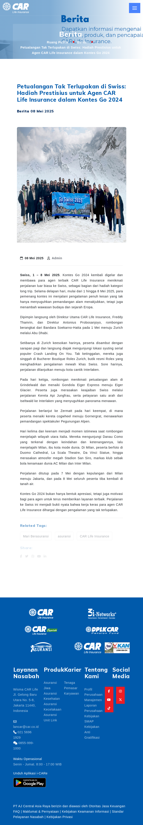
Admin (57, 257)
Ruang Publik (57, 42)
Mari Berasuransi (36, 536)
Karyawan (71, 693)
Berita (82, 42)
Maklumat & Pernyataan (41, 811)
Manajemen (93, 699)
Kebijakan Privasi (60, 816)
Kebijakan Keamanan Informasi (86, 811)
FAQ (16, 811)
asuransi (64, 536)
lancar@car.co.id (26, 726)
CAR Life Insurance (94, 536)
